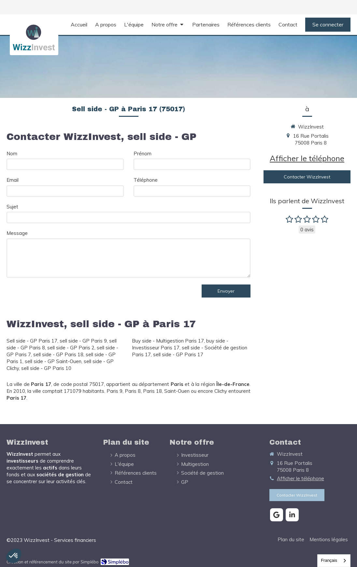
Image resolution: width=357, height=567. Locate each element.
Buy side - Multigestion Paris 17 (168, 341)
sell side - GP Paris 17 (178, 354)
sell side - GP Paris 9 (83, 341)
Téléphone (146, 180)
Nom (12, 153)
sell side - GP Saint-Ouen (53, 361)
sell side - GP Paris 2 (70, 348)
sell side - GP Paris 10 (46, 368)
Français (329, 560)
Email (13, 180)
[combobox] (333, 560)
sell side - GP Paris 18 (58, 354)
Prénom (142, 153)
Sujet (12, 207)
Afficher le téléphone (307, 158)
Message (17, 233)
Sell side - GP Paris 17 (32, 341)
